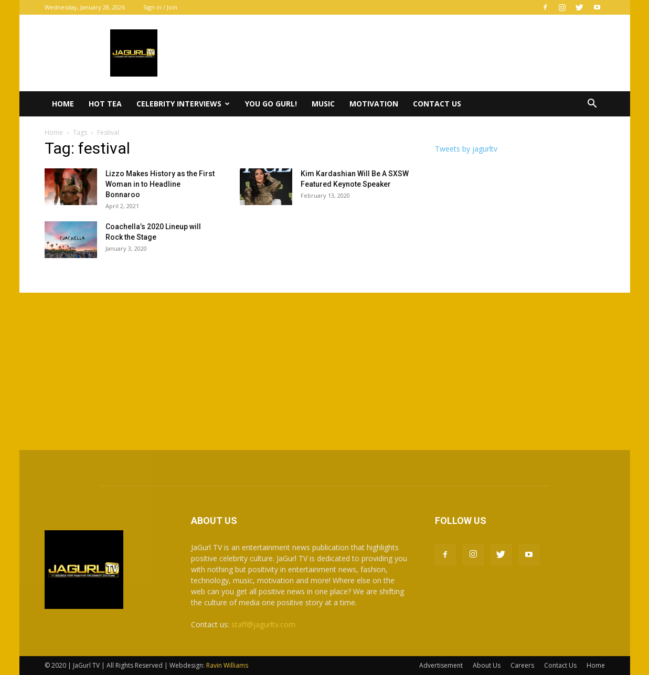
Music (323, 104)
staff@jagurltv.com (263, 624)
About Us (487, 665)
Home (63, 104)
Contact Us (437, 104)
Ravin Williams (228, 665)
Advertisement (441, 665)
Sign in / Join (160, 7)
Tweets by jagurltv (466, 149)
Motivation (373, 104)
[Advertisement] (325, 371)
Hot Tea (105, 104)
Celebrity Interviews (183, 104)
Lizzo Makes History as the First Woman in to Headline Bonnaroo (160, 184)
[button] (592, 105)
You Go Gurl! (271, 104)
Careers (522, 665)
